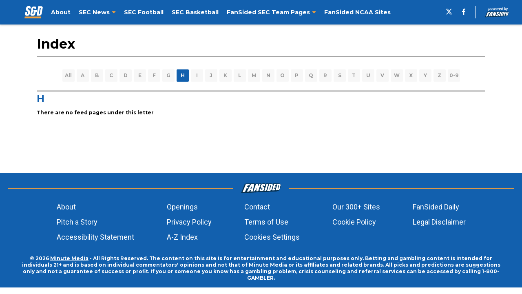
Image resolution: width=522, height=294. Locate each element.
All (68, 75)
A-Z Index (182, 237)
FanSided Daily (436, 207)
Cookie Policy (354, 222)
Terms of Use (266, 222)
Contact (257, 207)
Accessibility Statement (95, 237)
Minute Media (69, 258)
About (66, 207)
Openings (182, 207)
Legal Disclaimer (439, 222)
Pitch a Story (77, 222)
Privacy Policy (189, 222)
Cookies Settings (272, 237)
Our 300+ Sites (356, 207)
